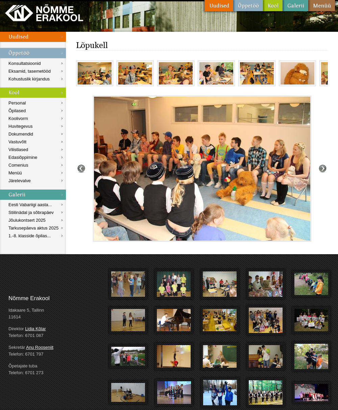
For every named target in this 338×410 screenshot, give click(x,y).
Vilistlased (18, 149)
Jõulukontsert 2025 (27, 220)
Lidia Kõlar (35, 328)
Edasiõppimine (22, 157)
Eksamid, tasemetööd (29, 71)
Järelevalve (19, 180)
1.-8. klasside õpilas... (29, 235)
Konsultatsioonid (24, 63)
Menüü (321, 5)
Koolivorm (18, 118)
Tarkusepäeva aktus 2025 (33, 228)
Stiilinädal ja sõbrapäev (31, 212)
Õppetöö (248, 5)
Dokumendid (20, 134)
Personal (17, 102)
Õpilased (17, 110)
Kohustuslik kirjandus (29, 78)
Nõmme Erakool (44, 12)
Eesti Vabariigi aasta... (30, 204)
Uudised (218, 5)
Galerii (295, 5)
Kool (273, 5)
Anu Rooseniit (39, 347)
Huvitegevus (20, 126)
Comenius (18, 165)
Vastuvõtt (17, 141)
